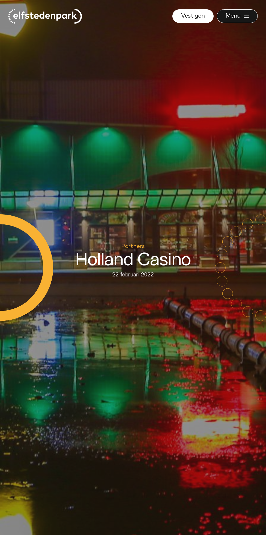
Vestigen (193, 16)
